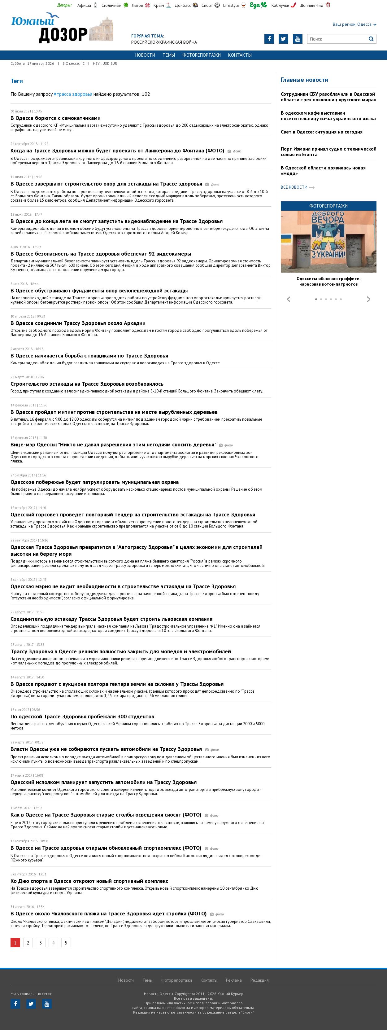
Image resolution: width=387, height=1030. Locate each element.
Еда (258, 5)
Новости (145, 55)
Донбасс (183, 5)
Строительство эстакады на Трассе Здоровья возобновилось (87, 383)
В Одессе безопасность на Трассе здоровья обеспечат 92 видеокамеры (101, 253)
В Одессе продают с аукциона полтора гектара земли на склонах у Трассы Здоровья (117, 683)
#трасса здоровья (73, 94)
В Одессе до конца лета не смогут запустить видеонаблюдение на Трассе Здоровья (117, 221)
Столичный (111, 5)
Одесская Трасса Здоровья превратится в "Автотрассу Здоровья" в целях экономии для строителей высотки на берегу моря (137, 550)
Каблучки (280, 5)
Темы (169, 55)
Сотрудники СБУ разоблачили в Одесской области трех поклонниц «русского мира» (328, 97)
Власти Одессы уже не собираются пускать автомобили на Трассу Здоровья (115, 748)
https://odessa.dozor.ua (62, 28)
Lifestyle (231, 5)
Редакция (259, 980)
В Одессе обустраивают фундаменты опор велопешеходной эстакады (99, 290)
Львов (137, 5)
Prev (288, 299)
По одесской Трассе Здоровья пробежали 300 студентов (82, 716)
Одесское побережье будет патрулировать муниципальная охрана (95, 481)
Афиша (84, 5)
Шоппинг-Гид (312, 5)
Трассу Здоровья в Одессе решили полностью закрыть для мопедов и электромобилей (121, 651)
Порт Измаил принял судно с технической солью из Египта (328, 151)
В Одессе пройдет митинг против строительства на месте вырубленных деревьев (114, 411)
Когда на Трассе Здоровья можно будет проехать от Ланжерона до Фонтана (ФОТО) (126, 150)
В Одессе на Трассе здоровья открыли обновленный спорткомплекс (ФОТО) (114, 847)
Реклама (234, 980)
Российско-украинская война (164, 42)
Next (368, 299)
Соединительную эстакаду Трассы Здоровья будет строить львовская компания (111, 618)
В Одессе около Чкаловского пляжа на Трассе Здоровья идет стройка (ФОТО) (117, 913)
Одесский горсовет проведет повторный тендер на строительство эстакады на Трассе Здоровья (133, 514)
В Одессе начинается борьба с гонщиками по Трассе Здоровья (89, 355)
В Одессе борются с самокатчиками (56, 117)
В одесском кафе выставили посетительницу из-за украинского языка (328, 115)
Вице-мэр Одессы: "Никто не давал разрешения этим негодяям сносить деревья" (122, 444)
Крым (159, 5)
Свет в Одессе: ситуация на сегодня (322, 132)
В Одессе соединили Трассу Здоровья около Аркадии (78, 323)
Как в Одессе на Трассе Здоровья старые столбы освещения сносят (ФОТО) (114, 814)
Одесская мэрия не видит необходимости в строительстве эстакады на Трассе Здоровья (123, 586)
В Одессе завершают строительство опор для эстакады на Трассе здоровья (115, 183)
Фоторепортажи (201, 55)
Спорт (207, 5)
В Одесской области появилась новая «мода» (323, 170)
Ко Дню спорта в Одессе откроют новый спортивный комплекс (89, 880)
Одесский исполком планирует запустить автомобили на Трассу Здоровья (104, 782)
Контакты (240, 55)
